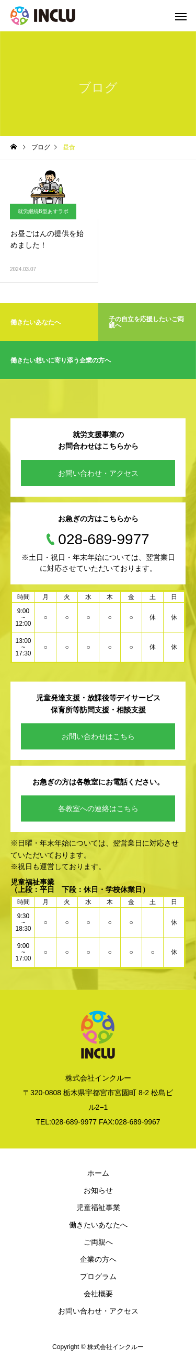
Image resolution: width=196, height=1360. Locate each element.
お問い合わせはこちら (98, 736)
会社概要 (98, 1293)
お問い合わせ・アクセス (98, 473)
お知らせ (98, 1190)
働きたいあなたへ (98, 1225)
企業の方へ (98, 1259)
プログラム (98, 1276)
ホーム (98, 1173)
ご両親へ (98, 1242)
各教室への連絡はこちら (98, 808)
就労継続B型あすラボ (43, 211)
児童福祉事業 (98, 1207)
